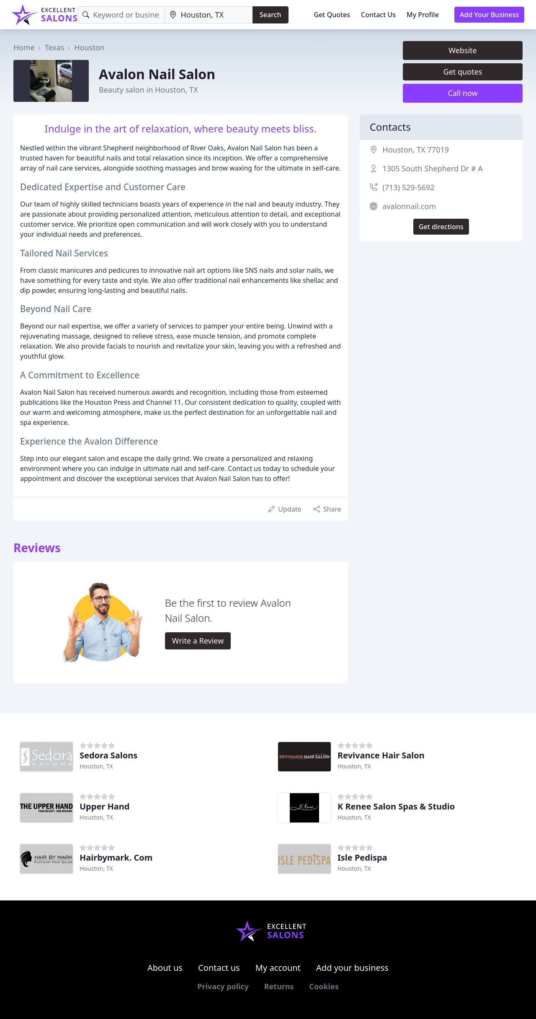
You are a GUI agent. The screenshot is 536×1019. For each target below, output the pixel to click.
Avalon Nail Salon (157, 74)
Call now (462, 93)
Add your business (352, 967)
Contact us (219, 967)
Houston (89, 47)
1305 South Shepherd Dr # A (432, 168)
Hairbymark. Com (116, 857)
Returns (279, 986)
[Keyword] (121, 14)
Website (462, 50)
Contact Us (378, 14)
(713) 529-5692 (408, 187)
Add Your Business (489, 14)
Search (270, 14)
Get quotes (462, 72)
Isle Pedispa (362, 857)
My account (278, 967)
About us (165, 967)
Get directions (441, 226)
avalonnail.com (409, 206)
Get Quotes (332, 14)
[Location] (209, 14)
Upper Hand (104, 806)
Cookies (323, 986)
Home (24, 47)
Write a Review (198, 641)
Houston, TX (96, 766)
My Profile (423, 14)
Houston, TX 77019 (415, 150)
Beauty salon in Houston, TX (148, 90)
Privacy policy (223, 986)
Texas (54, 47)
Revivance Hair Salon (381, 755)
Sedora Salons (108, 755)
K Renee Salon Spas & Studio (396, 806)
